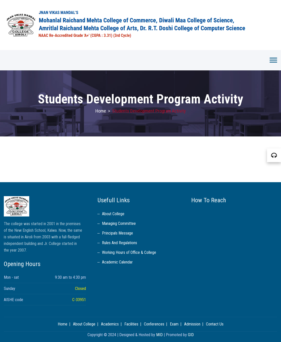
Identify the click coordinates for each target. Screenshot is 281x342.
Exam (174, 324)
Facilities (131, 324)
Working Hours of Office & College (129, 252)
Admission (192, 324)
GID (191, 334)
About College (113, 213)
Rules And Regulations (119, 242)
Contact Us (215, 324)
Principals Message (117, 233)
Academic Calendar (117, 262)
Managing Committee (119, 223)
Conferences (154, 324)
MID (159, 334)
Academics (110, 324)
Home (100, 111)
